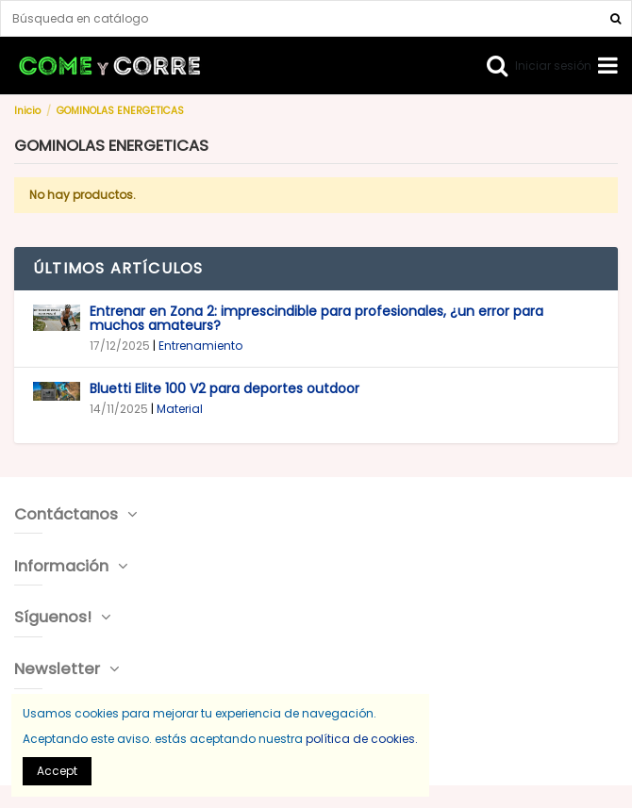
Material (180, 409)
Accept (57, 771)
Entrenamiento (200, 346)
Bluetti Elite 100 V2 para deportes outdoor (224, 388)
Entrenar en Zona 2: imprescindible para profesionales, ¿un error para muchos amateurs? (316, 319)
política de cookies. (362, 739)
